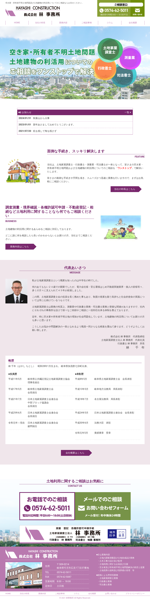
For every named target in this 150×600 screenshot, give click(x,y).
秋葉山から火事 (41, 118)
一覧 (127, 112)
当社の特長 (40, 22)
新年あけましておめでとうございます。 (54, 124)
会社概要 (133, 22)
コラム (110, 22)
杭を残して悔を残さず (45, 131)
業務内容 (63, 22)
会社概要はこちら (75, 452)
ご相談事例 (86, 22)
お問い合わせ (110, 593)
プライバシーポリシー (135, 593)
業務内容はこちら (19, 246)
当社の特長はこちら (124, 189)
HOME (17, 22)
